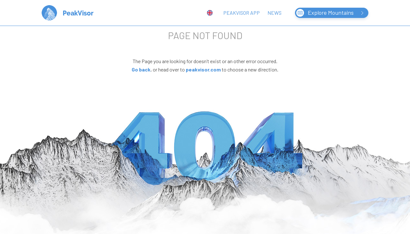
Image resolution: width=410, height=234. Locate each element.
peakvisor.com (203, 69)
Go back (141, 69)
